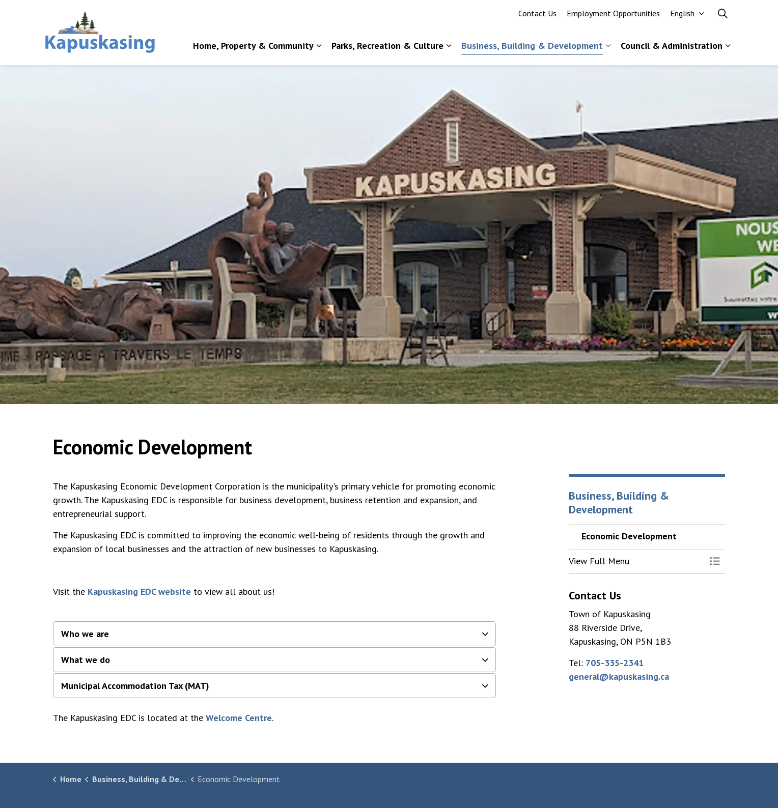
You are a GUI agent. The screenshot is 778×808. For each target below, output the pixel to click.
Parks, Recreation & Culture (387, 48)
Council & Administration (672, 48)
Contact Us (537, 16)
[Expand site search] (722, 16)
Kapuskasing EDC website (139, 591)
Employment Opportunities (613, 16)
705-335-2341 (615, 663)
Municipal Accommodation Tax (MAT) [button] (135, 685)
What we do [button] (85, 660)
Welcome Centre (239, 718)
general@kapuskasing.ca (619, 676)
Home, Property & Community (253, 48)
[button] (637, 561)
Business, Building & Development (532, 48)
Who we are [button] (85, 634)
